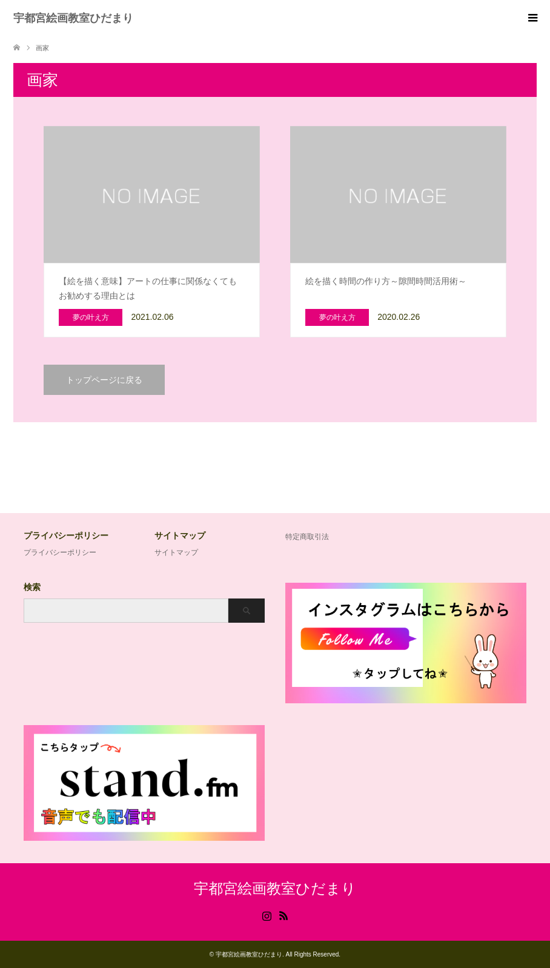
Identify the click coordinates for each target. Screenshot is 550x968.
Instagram (266, 914)
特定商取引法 (307, 536)
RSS (283, 914)
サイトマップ (176, 552)
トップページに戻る (104, 380)
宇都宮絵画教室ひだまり (73, 18)
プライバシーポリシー (60, 552)
